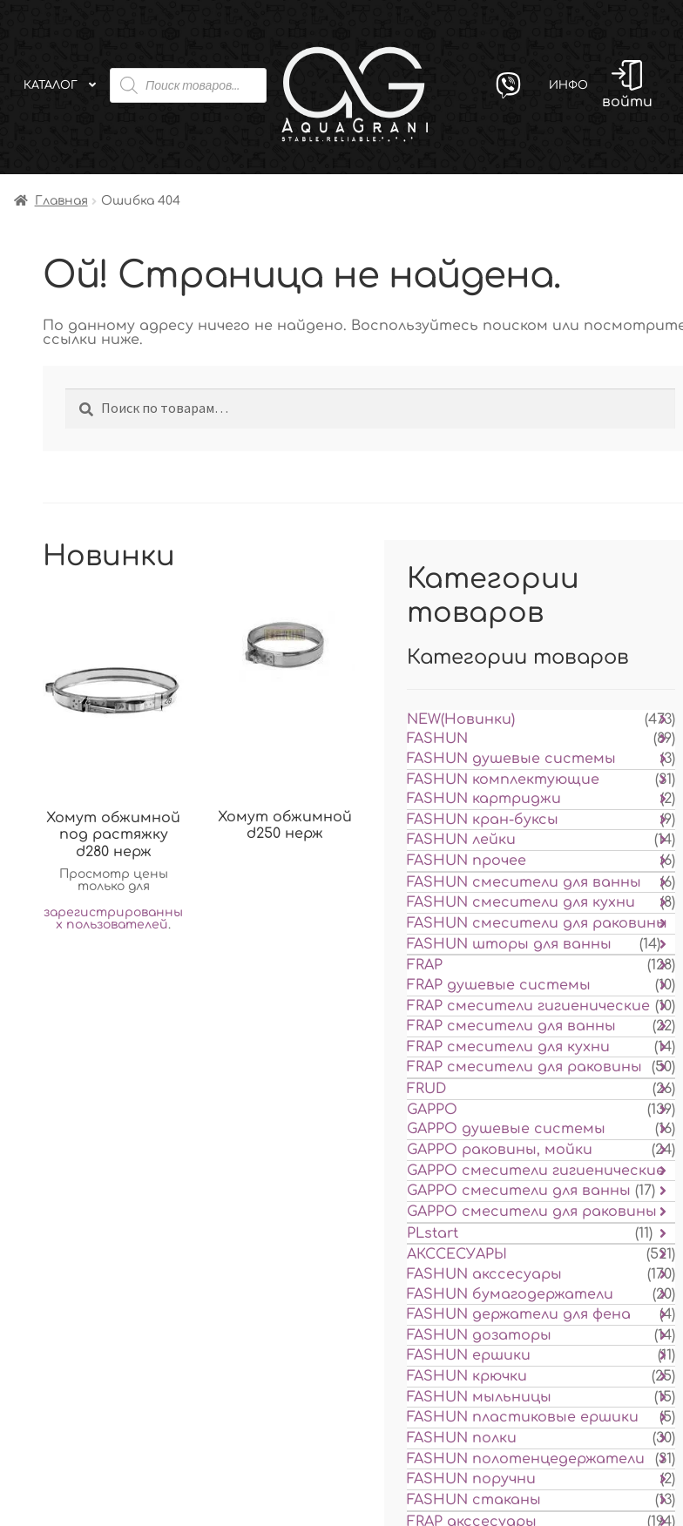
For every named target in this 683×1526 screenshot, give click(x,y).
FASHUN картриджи (484, 799)
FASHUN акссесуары (484, 1274)
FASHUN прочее (466, 860)
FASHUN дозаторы (479, 1335)
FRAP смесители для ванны (511, 1026)
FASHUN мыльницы (479, 1397)
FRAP (425, 965)
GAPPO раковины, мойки (499, 1150)
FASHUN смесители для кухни (521, 902)
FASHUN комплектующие (503, 779)
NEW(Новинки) (461, 719)
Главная (61, 200)
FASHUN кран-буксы (482, 819)
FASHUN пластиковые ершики (523, 1417)
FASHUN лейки (461, 839)
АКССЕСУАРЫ (457, 1254)
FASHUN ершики (469, 1355)
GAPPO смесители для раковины (532, 1211)
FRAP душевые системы (499, 985)
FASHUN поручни (471, 1479)
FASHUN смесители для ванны (524, 882)
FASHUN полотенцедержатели (526, 1459)
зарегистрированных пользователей (113, 918)
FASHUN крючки (467, 1376)
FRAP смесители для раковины (524, 1067)
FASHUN (437, 738)
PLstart (432, 1233)
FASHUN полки (462, 1438)
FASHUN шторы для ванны (509, 944)
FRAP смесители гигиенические (528, 1006)
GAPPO (432, 1109)
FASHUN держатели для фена (519, 1314)
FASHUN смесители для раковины (537, 923)
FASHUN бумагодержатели (510, 1294)
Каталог (51, 85)
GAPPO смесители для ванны (519, 1191)
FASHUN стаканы (474, 1500)
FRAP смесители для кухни (508, 1047)
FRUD (426, 1089)
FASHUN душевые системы (511, 758)
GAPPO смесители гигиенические (536, 1170)
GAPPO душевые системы (506, 1129)
